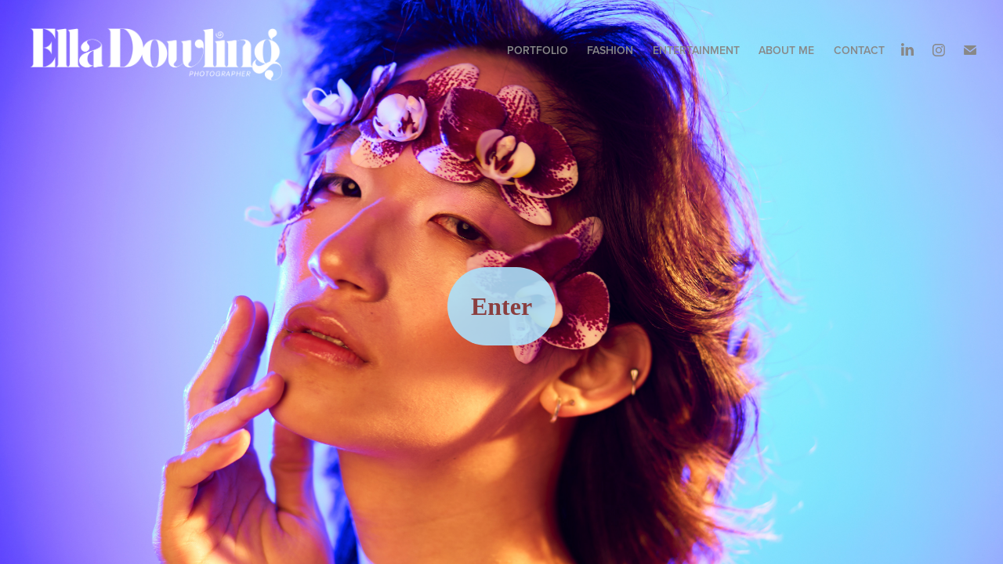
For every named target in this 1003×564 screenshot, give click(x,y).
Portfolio (537, 50)
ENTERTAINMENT (696, 50)
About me (786, 50)
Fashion (610, 50)
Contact (859, 50)
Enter (501, 306)
